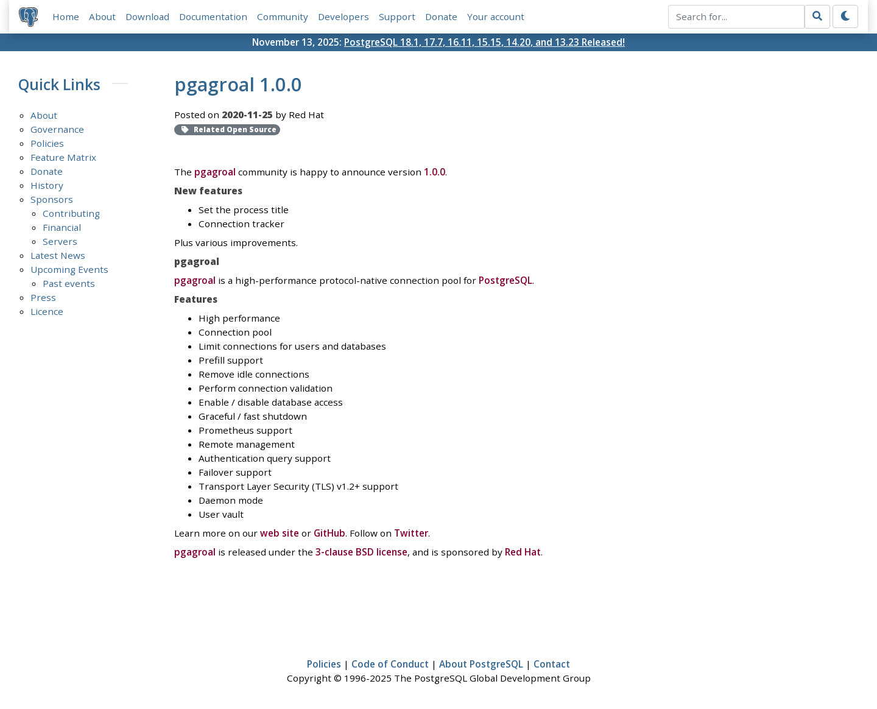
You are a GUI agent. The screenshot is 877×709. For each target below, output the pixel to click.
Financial (62, 227)
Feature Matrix (63, 157)
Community (282, 16)
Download (147, 16)
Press (43, 297)
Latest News (57, 255)
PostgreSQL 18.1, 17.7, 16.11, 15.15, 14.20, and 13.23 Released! (484, 42)
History (46, 185)
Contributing (71, 213)
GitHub (329, 533)
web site (279, 533)
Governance (57, 129)
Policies (47, 143)
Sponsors (51, 199)
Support (397, 16)
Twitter (411, 533)
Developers (343, 16)
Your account (495, 16)
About (102, 16)
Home (65, 16)
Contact (552, 664)
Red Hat (523, 552)
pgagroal (215, 172)
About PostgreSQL (481, 664)
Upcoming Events (69, 269)
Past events (69, 283)
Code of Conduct (390, 664)
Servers (60, 241)
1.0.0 (434, 172)
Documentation (213, 16)
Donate (441, 16)
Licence (46, 311)
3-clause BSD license (361, 552)
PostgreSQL (505, 280)
